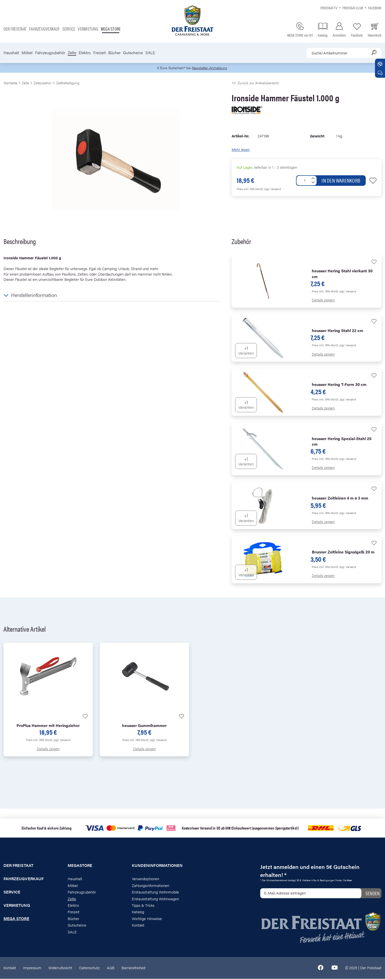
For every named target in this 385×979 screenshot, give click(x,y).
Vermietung (88, 29)
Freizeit (99, 52)
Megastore (80, 866)
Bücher (114, 52)
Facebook (374, 7)
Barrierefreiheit (134, 967)
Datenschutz (89, 967)
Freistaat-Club (352, 7)
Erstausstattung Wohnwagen (155, 899)
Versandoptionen (145, 879)
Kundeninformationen (157, 866)
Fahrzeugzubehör (50, 52)
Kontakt (138, 925)
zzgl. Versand (272, 189)
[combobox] (343, 53)
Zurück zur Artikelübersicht (255, 83)
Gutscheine (133, 52)
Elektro (85, 52)
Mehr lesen (241, 149)
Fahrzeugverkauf (44, 29)
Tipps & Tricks (143, 905)
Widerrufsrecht (60, 967)
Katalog (138, 912)
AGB (111, 967)
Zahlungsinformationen (150, 885)
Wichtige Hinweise (147, 918)
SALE (150, 52)
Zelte (72, 52)
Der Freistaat (15, 29)
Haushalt (11, 52)
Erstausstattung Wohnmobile (155, 892)
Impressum (32, 967)
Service (68, 29)
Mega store (111, 29)
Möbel (27, 52)
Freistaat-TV (328, 7)
